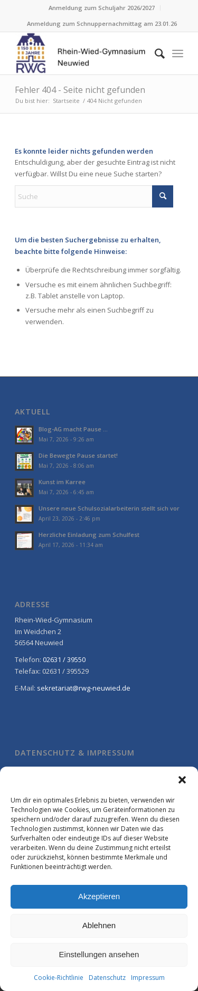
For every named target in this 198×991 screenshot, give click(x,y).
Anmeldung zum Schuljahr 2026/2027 (102, 8)
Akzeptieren (99, 896)
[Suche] (154, 53)
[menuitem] (102, 8)
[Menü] (177, 53)
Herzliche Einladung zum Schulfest (89, 535)
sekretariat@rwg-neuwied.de (83, 688)
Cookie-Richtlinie (58, 977)
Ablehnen (99, 925)
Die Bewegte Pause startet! (78, 455)
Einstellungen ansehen (99, 954)
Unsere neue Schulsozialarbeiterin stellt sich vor (109, 508)
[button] (182, 780)
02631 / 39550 (64, 659)
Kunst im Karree (62, 482)
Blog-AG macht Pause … (73, 429)
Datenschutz (107, 977)
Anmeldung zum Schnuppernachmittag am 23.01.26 (102, 23)
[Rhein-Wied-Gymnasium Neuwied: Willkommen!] (82, 53)
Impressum (148, 977)
